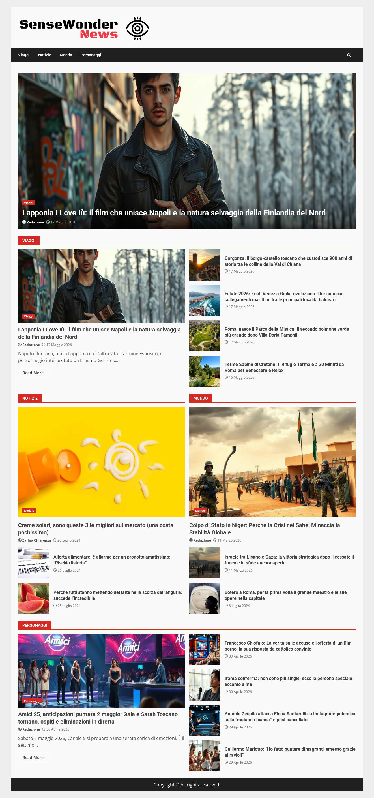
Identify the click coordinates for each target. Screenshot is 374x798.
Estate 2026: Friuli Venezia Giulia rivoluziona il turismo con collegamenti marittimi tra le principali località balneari (204, 300)
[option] (187, 151)
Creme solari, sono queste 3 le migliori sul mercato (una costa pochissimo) (101, 462)
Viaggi (24, 55)
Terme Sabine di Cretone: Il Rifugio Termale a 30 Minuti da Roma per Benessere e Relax (204, 371)
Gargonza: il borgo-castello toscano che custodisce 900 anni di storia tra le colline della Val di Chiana (204, 265)
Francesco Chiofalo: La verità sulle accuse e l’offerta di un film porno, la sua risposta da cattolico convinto (204, 649)
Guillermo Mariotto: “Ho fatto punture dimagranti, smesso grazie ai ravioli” (204, 755)
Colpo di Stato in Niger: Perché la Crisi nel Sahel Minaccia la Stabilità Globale (272, 462)
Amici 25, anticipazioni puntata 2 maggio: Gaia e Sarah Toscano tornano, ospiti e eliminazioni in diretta (101, 671)
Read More (33, 372)
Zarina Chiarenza (36, 540)
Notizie (44, 55)
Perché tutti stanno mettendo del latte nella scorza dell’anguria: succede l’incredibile (33, 598)
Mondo (66, 55)
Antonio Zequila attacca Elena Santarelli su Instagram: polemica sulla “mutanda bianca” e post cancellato (204, 720)
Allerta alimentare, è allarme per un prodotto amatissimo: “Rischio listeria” (33, 562)
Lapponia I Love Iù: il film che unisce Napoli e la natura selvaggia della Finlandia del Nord (187, 151)
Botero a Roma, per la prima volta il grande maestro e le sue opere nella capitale (204, 598)
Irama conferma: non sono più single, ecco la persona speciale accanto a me (204, 685)
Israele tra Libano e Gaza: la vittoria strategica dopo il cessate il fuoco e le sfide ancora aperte (204, 562)
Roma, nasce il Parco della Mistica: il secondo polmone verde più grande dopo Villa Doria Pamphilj (204, 335)
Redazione (35, 222)
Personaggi (91, 55)
